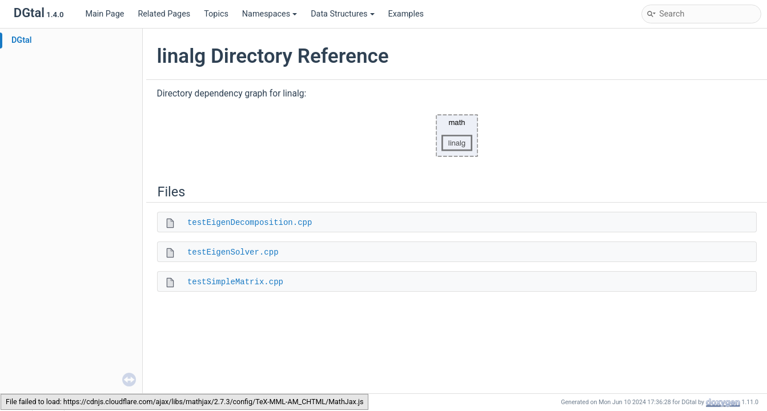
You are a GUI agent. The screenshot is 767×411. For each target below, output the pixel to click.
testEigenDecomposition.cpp (249, 222)
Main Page (104, 14)
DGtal (21, 40)
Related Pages (164, 14)
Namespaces (269, 14)
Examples (406, 14)
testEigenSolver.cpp (233, 252)
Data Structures (342, 14)
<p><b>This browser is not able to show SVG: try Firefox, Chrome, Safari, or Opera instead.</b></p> (457, 136)
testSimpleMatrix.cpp (235, 282)
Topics (216, 14)
